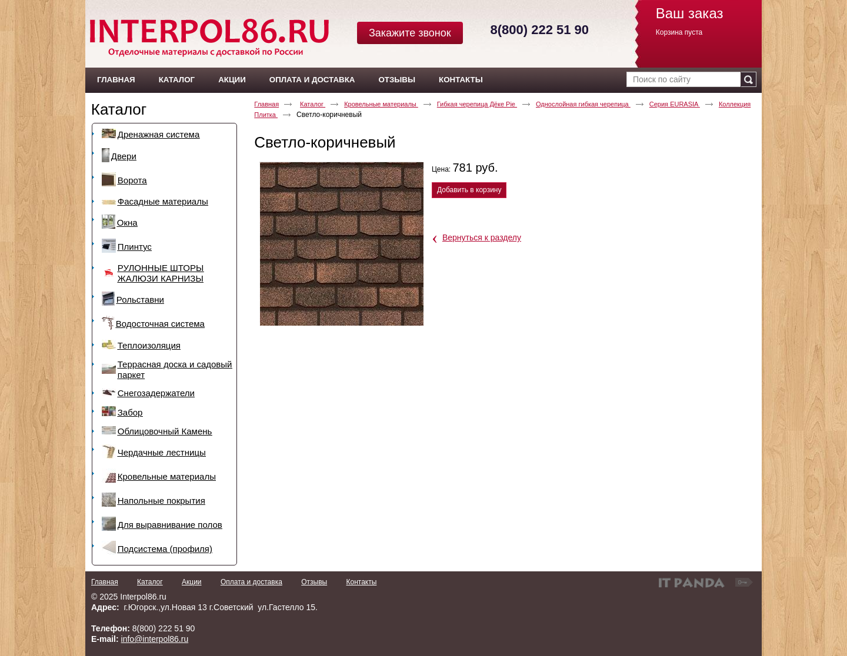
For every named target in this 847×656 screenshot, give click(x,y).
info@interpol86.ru (155, 639)
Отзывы (314, 582)
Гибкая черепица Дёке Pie (477, 104)
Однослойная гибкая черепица (583, 104)
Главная (266, 104)
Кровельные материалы (381, 104)
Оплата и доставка (251, 582)
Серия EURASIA (674, 104)
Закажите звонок (410, 33)
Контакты (361, 582)
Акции (192, 582)
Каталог (119, 109)
